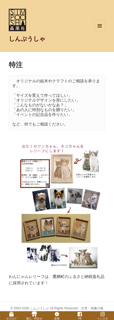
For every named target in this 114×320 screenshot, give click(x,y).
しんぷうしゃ (27, 38)
